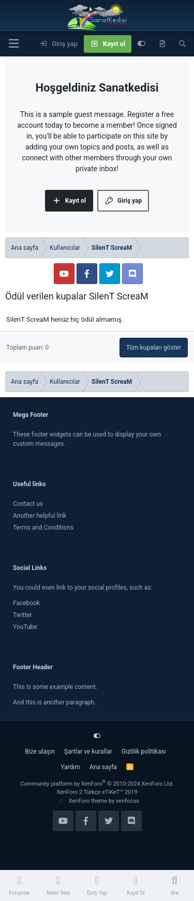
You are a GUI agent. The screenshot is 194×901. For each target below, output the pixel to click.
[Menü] (13, 43)
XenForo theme (88, 801)
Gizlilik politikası (144, 751)
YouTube (25, 626)
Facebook (26, 603)
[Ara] (182, 44)
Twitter (22, 615)
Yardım (70, 767)
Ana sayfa (103, 767)
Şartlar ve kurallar (88, 751)
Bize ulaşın (39, 751)
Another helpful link (39, 515)
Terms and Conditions (43, 527)
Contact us (28, 503)
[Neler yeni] (162, 44)
